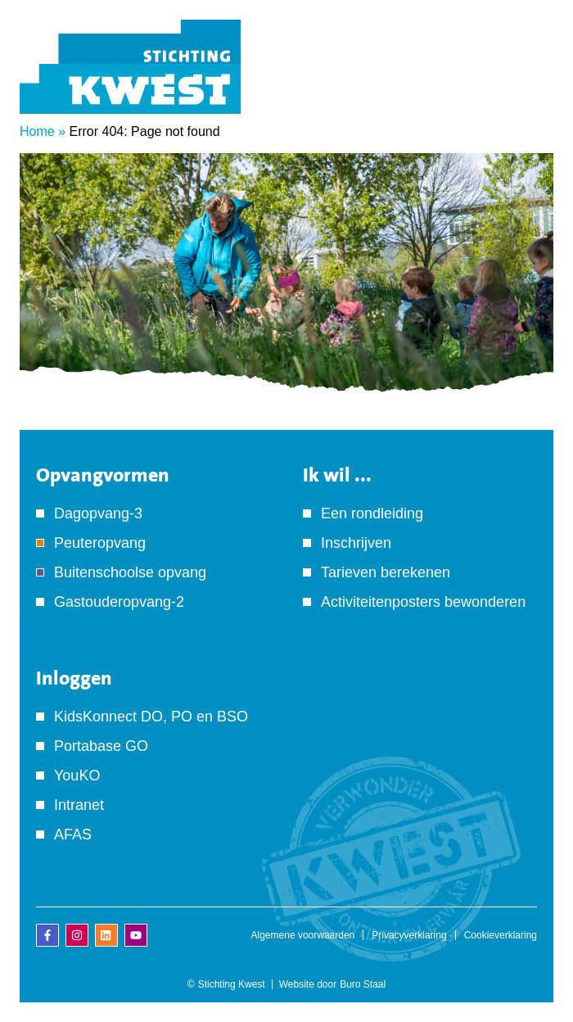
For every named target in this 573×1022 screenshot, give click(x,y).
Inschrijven (356, 543)
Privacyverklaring (409, 935)
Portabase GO (101, 746)
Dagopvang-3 (98, 513)
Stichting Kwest (231, 984)
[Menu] (528, 89)
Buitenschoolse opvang (130, 572)
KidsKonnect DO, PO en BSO (151, 716)
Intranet (79, 805)
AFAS (73, 834)
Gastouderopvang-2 (119, 602)
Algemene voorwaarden (303, 935)
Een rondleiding (372, 513)
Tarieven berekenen (385, 572)
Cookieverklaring (500, 935)
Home (37, 131)
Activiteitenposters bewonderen (423, 602)
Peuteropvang (100, 543)
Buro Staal (363, 984)
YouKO (77, 775)
